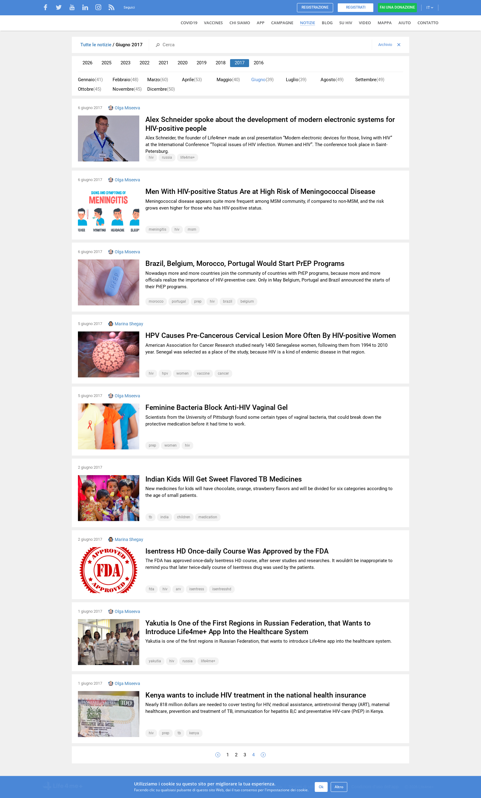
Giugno (262, 80)
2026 (87, 63)
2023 (125, 63)
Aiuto (404, 22)
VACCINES (213, 22)
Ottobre (89, 89)
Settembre (369, 80)
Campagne (282, 22)
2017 (239, 63)
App (260, 22)
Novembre (127, 89)
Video (365, 22)
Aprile (192, 80)
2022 (144, 63)
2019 (201, 63)
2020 (182, 63)
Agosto (332, 80)
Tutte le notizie (96, 44)
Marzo (157, 80)
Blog (327, 22)
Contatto (428, 22)
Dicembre (161, 89)
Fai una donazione (397, 7)
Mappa (385, 22)
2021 (163, 63)
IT (429, 7)
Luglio (296, 80)
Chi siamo (239, 22)
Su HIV (345, 22)
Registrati (355, 7)
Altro (339, 786)
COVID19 (189, 22)
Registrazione (315, 7)
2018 (220, 63)
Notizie (307, 22)
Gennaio (90, 80)
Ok (321, 786)
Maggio (228, 80)
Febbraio (125, 80)
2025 (106, 63)
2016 (259, 63)
